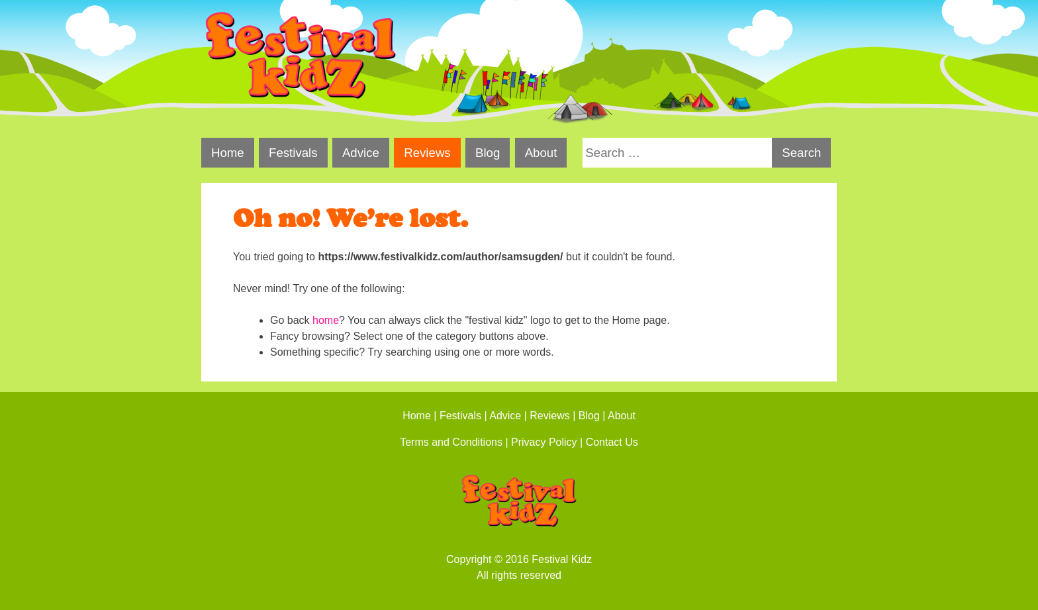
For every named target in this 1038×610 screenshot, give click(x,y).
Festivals (293, 153)
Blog (487, 153)
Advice (360, 153)
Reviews (427, 153)
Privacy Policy (544, 442)
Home (227, 153)
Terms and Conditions (451, 442)
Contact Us (612, 442)
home (325, 320)
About (541, 153)
